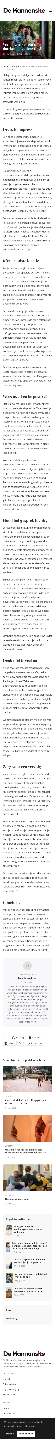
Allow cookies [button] (26, 1434)
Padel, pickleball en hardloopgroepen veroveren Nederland (28, 1229)
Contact (6, 1408)
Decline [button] (10, 1434)
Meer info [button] (30, 1426)
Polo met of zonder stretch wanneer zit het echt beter (28, 1290)
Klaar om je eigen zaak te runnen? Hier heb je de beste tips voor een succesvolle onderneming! (29, 1246)
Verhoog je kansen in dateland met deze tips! (31, 1275)
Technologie (9, 1394)
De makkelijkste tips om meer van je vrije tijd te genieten (29, 1261)
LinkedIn (10, 1043)
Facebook (34, 1037)
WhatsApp (18, 1037)
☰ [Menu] (50, 10)
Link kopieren (35, 1043)
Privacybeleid (9, 1413)
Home (5, 66)
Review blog (12, 1318)
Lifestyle (15, 66)
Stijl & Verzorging (11, 1389)
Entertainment (9, 1384)
